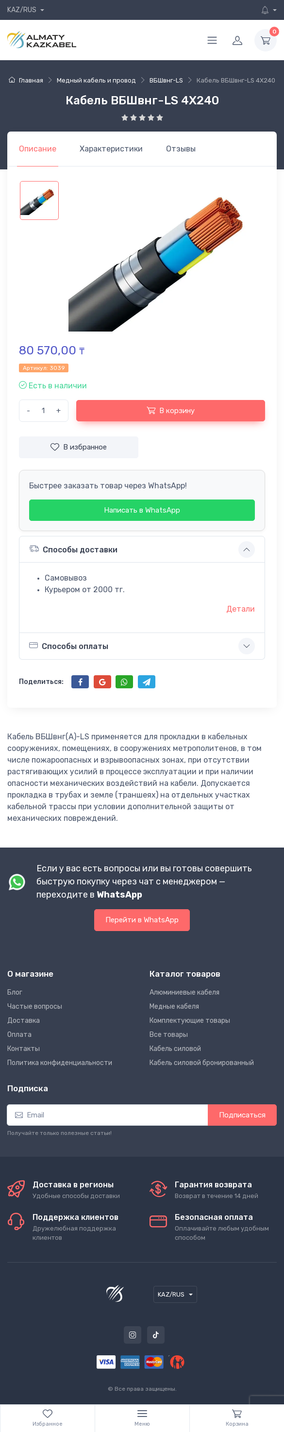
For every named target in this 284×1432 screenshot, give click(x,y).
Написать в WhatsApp (142, 510)
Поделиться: (41, 682)
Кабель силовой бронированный (202, 1063)
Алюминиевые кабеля (184, 992)
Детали (240, 609)
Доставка (23, 1020)
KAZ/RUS (22, 10)
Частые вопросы (34, 1006)
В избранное (78, 447)
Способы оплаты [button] (68, 645)
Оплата (19, 1035)
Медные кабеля (174, 1006)
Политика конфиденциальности (59, 1063)
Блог (14, 992)
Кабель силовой (175, 1049)
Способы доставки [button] (73, 549)
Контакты (23, 1049)
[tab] (111, 149)
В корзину (171, 410)
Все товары (169, 1035)
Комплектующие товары (190, 1020)
